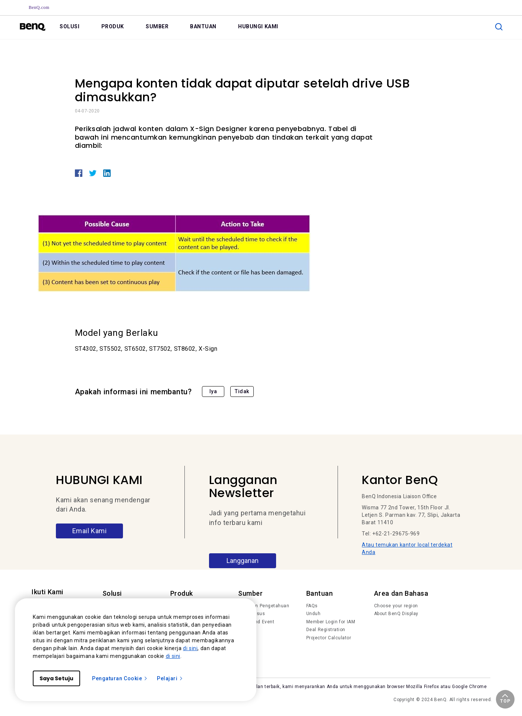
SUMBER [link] (157, 26)
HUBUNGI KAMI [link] (258, 26)
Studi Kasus (251, 613)
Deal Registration (325, 629)
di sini (190, 648)
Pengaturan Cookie (120, 678)
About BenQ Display (396, 613)
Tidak (242, 391)
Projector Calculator (328, 637)
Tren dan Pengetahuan (263, 605)
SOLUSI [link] (69, 26)
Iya (213, 391)
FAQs (312, 605)
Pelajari (170, 678)
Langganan (243, 560)
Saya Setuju (56, 678)
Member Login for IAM (330, 621)
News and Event (256, 621)
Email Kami (89, 531)
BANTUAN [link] (203, 26)
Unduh (313, 613)
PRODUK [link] (112, 26)
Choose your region (396, 605)
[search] (499, 27)
